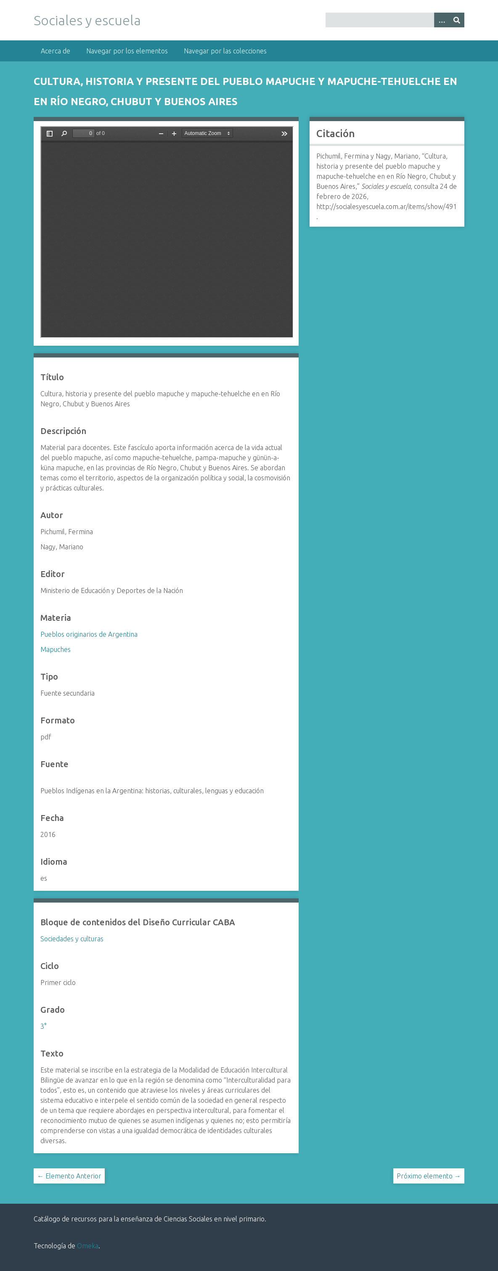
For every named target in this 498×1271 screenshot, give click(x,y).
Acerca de (55, 51)
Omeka (87, 1246)
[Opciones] (441, 20)
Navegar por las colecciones (225, 51)
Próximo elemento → (429, 1176)
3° (43, 1026)
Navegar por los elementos (127, 51)
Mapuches (55, 649)
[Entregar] (456, 20)
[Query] (395, 20)
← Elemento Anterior (69, 1176)
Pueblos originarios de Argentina (89, 634)
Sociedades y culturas (71, 939)
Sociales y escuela (87, 20)
